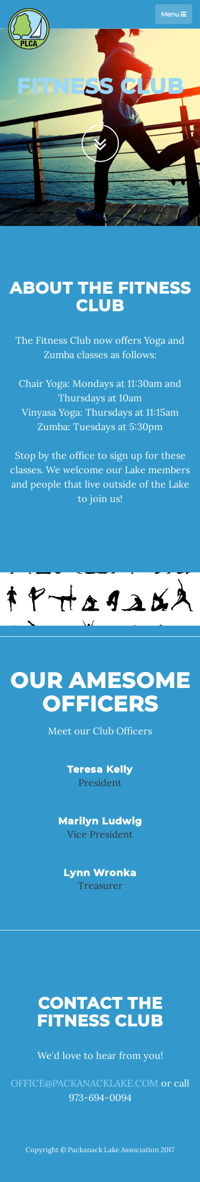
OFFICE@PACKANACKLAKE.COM (84, 1083)
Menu (173, 14)
